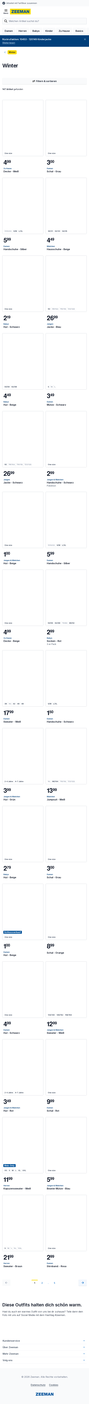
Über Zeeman (44, 1347)
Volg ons (44, 1360)
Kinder (49, 30)
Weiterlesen (8, 42)
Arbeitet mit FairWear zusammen (21, 3)
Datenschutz (38, 1384)
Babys (36, 30)
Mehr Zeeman (44, 1353)
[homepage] (20, 11)
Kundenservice (44, 1340)
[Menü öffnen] (5, 11)
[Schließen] (85, 39)
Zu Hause (64, 30)
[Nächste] (83, 1283)
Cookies (53, 1384)
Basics (79, 30)
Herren (23, 30)
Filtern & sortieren (44, 81)
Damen (9, 30)
